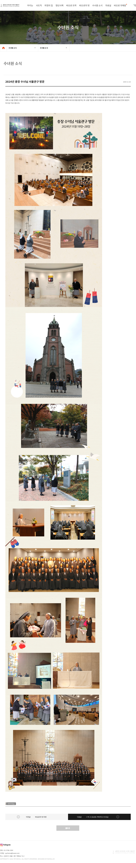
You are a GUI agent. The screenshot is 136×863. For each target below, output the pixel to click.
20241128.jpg (11, 804)
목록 (67, 828)
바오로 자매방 (120, 5)
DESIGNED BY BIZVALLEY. (46, 859)
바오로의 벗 (84, 5)
